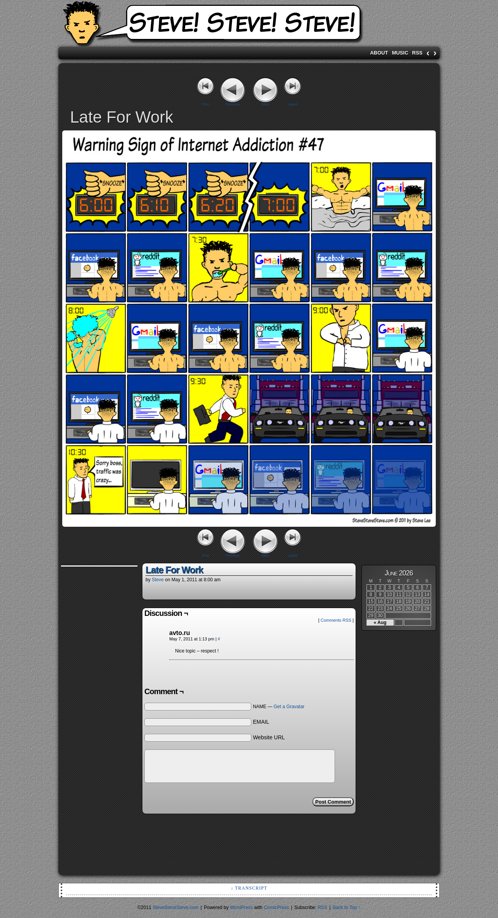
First (205, 104)
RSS (417, 53)
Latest (293, 104)
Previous (232, 104)
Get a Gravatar (289, 706)
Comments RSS (336, 620)
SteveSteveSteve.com (249, 25)
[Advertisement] (91, 686)
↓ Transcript (249, 888)
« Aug (380, 622)
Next (265, 104)
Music (400, 53)
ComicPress (276, 907)
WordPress (241, 907)
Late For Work (174, 570)
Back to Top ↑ (347, 907)
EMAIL (261, 722)
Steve (158, 579)
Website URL (269, 737)
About (379, 53)
